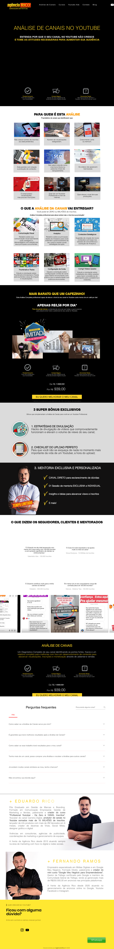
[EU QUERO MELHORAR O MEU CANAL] (57, 397)
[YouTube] (27, 930)
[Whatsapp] (97, 940)
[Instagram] (22, 930)
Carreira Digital (35, 817)
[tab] (13, 714)
